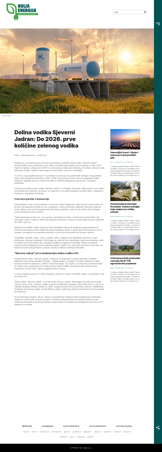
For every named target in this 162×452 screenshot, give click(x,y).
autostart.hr (107, 432)
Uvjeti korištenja (71, 426)
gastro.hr (67, 432)
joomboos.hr (77, 432)
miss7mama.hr (44, 432)
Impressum (27, 426)
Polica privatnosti (97, 426)
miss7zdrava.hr (56, 432)
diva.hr (72, 437)
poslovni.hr (127, 432)
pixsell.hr (90, 437)
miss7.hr (34, 432)
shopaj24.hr (88, 432)
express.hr (97, 432)
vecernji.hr (117, 432)
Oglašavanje (47, 426)
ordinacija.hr (81, 437)
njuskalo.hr (64, 437)
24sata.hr (26, 432)
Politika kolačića (124, 426)
